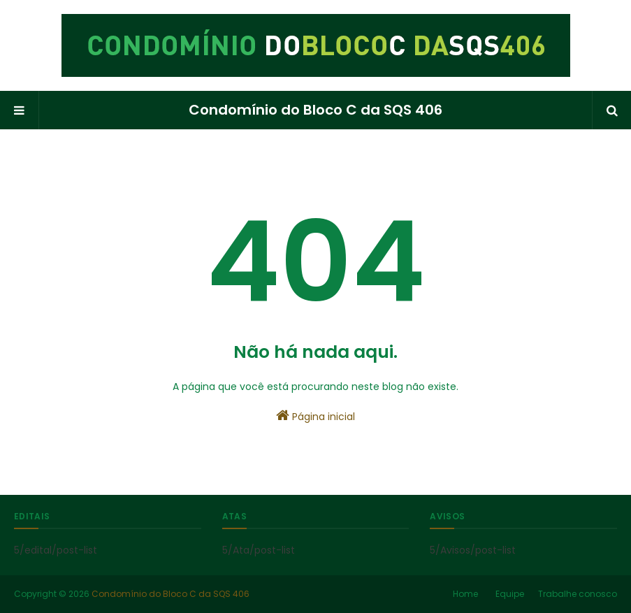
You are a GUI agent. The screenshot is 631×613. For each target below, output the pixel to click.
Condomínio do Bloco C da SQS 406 (315, 110)
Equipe (509, 594)
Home (465, 594)
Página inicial (315, 416)
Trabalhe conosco (577, 594)
